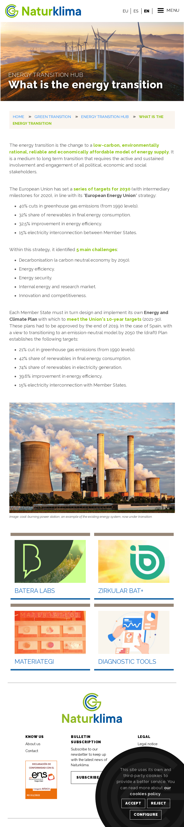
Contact (31, 750)
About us (32, 743)
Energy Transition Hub (105, 116)
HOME (18, 116)
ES (135, 11)
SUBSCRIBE (87, 777)
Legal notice (147, 743)
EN (146, 11)
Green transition (52, 116)
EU (125, 11)
